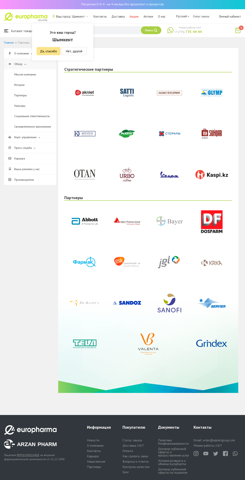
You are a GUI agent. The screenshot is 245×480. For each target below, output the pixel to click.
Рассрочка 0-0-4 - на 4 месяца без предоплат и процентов (122, 4)
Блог (125, 472)
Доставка (118, 16)
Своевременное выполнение (32, 126)
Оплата (127, 451)
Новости (93, 440)
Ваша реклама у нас (24, 169)
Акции (134, 16)
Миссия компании (25, 74)
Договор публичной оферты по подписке (172, 470)
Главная (9, 42)
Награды (19, 106)
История (19, 85)
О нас (162, 16)
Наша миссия (96, 461)
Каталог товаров (19, 31)
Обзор (17, 64)
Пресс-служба (22, 148)
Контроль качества (135, 467)
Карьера (16, 158)
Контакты (100, 16)
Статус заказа (201, 16)
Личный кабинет (230, 16)
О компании (20, 53)
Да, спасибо (48, 51)
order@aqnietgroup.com (219, 440)
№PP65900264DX (28, 455)
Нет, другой (74, 51)
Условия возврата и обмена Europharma (172, 462)
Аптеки (148, 16)
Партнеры (20, 95)
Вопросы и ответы (135, 461)
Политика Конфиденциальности (173, 441)
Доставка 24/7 (133, 445)
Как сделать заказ (135, 456)
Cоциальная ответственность (32, 116)
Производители (21, 180)
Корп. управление (24, 137)
